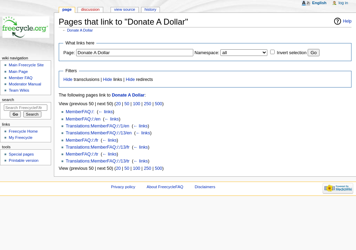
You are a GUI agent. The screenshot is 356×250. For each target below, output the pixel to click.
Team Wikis (19, 90)
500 (158, 103)
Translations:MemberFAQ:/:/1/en (97, 126)
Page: (69, 52)
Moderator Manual (25, 84)
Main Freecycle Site (26, 65)
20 (118, 103)
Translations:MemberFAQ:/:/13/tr (98, 161)
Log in (343, 3)
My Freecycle (20, 137)
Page (67, 9)
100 (136, 103)
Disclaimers (205, 187)
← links (105, 111)
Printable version (23, 160)
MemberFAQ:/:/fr (82, 140)
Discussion (90, 9)
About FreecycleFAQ (165, 187)
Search (8, 100)
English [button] (319, 3)
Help (347, 21)
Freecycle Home (23, 131)
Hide (67, 79)
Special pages (21, 154)
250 (147, 103)
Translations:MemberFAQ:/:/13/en (99, 133)
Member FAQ (20, 78)
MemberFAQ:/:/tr (82, 154)
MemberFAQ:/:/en (83, 119)
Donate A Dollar (80, 30)
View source (124, 9)
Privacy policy (123, 187)
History (150, 9)
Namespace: (207, 52)
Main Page (18, 71)
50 (126, 103)
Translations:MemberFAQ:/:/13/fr (98, 147)
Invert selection (291, 52)
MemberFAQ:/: (80, 111)
